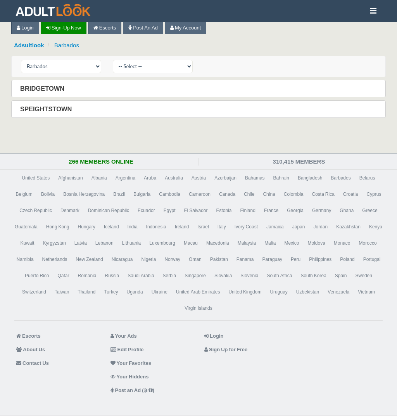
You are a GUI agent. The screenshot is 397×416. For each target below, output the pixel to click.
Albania (99, 178)
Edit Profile (127, 349)
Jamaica (275, 226)
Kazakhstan (348, 226)
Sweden (364, 275)
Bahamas (255, 178)
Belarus (367, 178)
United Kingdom (244, 292)
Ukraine (159, 292)
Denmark (69, 210)
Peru (295, 259)
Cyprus (374, 194)
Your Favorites (130, 363)
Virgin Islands (198, 308)
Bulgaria (141, 194)
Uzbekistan (307, 292)
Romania (87, 275)
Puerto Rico (37, 275)
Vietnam (366, 292)
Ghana (347, 210)
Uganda (135, 292)
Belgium (24, 194)
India (133, 226)
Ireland (182, 226)
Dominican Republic (108, 210)
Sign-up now (63, 27)
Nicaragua (122, 259)
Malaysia (247, 243)
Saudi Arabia (141, 275)
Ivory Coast (246, 226)
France (271, 210)
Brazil (119, 194)
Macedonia (217, 243)
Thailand (86, 292)
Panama (245, 259)
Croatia (350, 194)
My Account (185, 27)
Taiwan (62, 292)
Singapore (195, 275)
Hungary (86, 226)
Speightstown (47, 109)
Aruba (150, 178)
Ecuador (146, 210)
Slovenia (249, 275)
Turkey (111, 292)
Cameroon (200, 194)
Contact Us (32, 363)
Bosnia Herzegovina (84, 194)
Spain (341, 275)
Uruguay (278, 292)
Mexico (291, 243)
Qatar (63, 275)
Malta (270, 243)
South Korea (313, 275)
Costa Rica (323, 194)
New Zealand (89, 259)
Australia (174, 178)
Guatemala (26, 226)
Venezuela (338, 292)
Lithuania (131, 243)
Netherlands (54, 259)
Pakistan (219, 259)
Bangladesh (310, 178)
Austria (199, 178)
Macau (191, 243)
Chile (249, 194)
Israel (203, 226)
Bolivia (48, 194)
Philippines (320, 259)
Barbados (66, 45)
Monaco (342, 243)
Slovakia (223, 275)
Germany (321, 210)
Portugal (372, 259)
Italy (221, 226)
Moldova (316, 243)
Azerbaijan (225, 178)
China (269, 194)
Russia (112, 275)
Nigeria (148, 259)
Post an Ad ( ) (132, 390)
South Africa (279, 275)
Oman (195, 259)
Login (25, 27)
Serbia (169, 275)
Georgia (295, 210)
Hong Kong (57, 226)
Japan (298, 226)
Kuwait (27, 243)
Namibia (25, 259)
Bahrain (281, 178)
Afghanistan (70, 178)
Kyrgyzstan (54, 243)
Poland (347, 259)
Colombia (294, 194)
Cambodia (169, 194)
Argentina (125, 178)
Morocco (368, 243)
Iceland (111, 226)
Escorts (104, 27)
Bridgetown (43, 88)
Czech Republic (35, 210)
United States (36, 178)
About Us (30, 349)
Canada (227, 194)
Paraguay (272, 259)
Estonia (224, 210)
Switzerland (34, 292)
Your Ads (123, 335)
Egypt (170, 210)
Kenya (375, 226)
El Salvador (195, 210)
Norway (172, 259)
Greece (369, 210)
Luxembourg (162, 243)
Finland (247, 210)
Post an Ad (143, 27)
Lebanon (104, 243)
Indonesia (156, 226)
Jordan (320, 226)
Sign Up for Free (225, 349)
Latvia (80, 243)
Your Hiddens (129, 376)
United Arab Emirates (198, 292)
